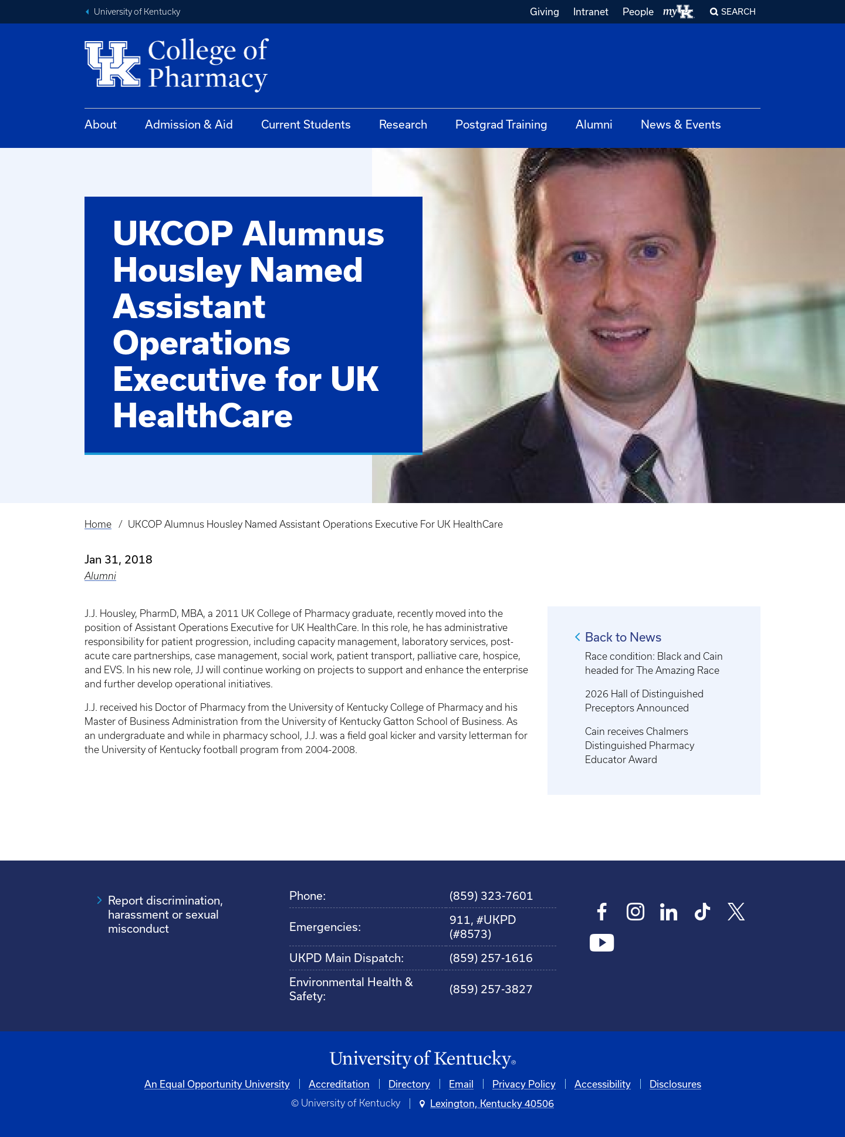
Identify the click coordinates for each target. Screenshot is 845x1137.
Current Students (306, 124)
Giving (544, 11)
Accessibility (602, 1083)
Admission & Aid (189, 124)
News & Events (681, 124)
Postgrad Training (501, 124)
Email (461, 1083)
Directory (409, 1083)
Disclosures (675, 1083)
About (100, 124)
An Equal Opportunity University (217, 1083)
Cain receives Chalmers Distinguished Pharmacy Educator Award (639, 745)
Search (738, 11)
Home (97, 524)
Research (403, 124)
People (638, 11)
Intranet (591, 11)
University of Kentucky (137, 11)
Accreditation (339, 1083)
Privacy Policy (524, 1083)
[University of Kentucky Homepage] (422, 1059)
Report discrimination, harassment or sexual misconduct (165, 914)
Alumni (594, 124)
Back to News (623, 637)
